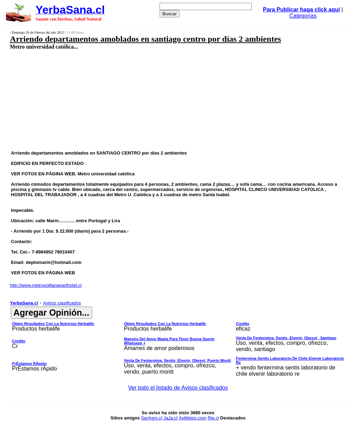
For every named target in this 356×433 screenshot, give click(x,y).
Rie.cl (213, 417)
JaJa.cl (170, 417)
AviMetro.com (192, 417)
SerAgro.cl (151, 417)
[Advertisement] (148, 99)
